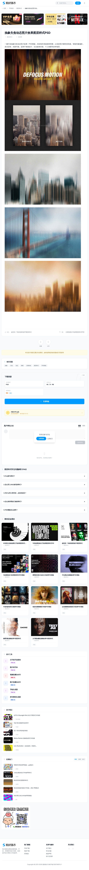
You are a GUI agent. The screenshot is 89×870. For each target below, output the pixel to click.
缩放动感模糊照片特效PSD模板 (42, 607)
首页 (4, 8)
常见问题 (48, 851)
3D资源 (26, 853)
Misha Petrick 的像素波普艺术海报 (24, 738)
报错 (83, 375)
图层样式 (19, 8)
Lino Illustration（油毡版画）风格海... (25, 746)
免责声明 (48, 853)
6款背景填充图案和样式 (21, 780)
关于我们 (48, 848)
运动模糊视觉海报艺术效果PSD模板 (72, 607)
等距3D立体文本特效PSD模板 (23, 795)
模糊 (22, 365)
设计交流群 (49, 856)
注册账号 (50, 438)
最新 (79, 425)
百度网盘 (44, 401)
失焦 (11, 365)
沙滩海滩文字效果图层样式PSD (75, 332)
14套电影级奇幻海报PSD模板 (12, 607)
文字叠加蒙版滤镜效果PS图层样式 (43, 638)
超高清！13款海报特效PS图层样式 (21, 332)
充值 (10, 393)
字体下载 (27, 848)
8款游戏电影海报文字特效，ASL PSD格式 (26, 788)
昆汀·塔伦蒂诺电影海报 (21, 730)
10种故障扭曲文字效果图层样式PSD (43, 543)
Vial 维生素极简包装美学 (21, 723)
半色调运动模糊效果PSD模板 (70, 575)
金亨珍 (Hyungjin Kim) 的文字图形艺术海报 (27, 715)
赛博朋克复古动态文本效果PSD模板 (43, 575)
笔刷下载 (27, 851)
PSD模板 (44, 365)
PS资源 (11, 8)
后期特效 (28, 365)
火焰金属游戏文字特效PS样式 (23, 772)
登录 (78, 3)
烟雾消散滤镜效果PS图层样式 (12, 638)
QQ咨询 (61, 352)
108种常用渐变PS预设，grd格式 (23, 765)
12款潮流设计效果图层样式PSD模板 (14, 575)
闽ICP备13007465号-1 (55, 864)
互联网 (20, 37)
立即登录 (41, 438)
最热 (83, 425)
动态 (17, 365)
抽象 (6, 365)
